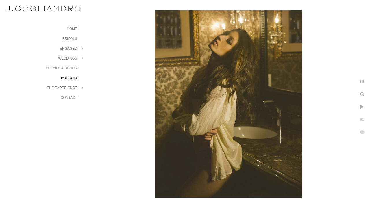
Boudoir (69, 78)
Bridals (69, 39)
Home (72, 29)
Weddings (67, 58)
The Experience (62, 88)
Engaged (68, 49)
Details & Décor (61, 68)
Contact (69, 98)
